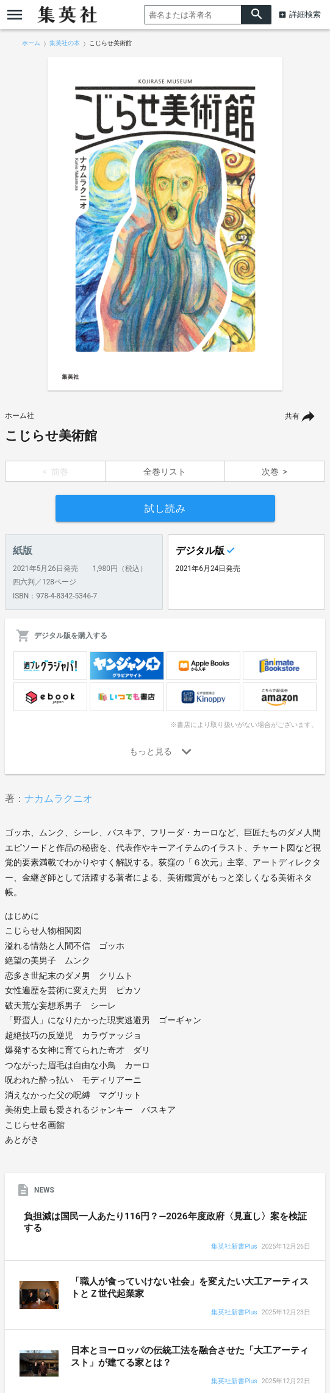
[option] (165, 223)
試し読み (165, 508)
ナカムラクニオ (58, 798)
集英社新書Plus (234, 1247)
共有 (292, 416)
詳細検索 (305, 14)
